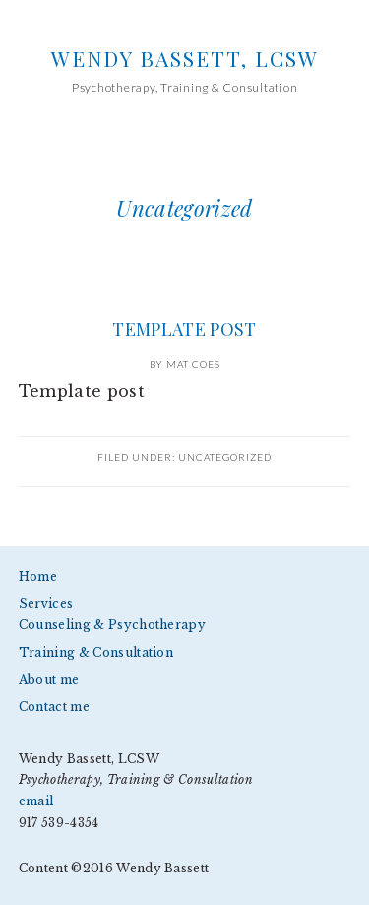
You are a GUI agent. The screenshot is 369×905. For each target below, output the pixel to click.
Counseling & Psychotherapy (112, 624)
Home (38, 576)
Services (46, 603)
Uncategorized (225, 457)
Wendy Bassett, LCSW (185, 58)
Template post (184, 329)
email (36, 801)
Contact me (54, 706)
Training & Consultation (96, 652)
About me (49, 679)
